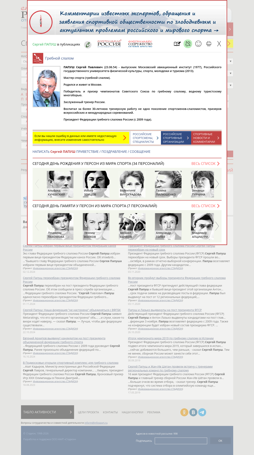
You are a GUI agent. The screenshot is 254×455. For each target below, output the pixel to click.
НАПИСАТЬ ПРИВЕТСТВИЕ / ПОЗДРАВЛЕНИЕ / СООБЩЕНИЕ (92, 153)
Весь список (203, 165)
